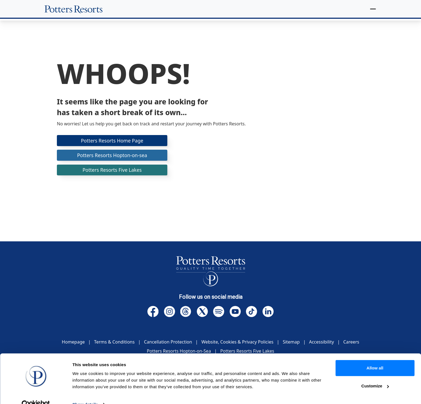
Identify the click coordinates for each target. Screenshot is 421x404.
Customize (375, 374)
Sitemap (291, 342)
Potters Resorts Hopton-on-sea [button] (112, 155)
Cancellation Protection (168, 342)
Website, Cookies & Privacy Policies (237, 342)
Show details (85, 393)
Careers (351, 342)
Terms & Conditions (114, 342)
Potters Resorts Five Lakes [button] (112, 170)
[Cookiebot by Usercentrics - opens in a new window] (36, 393)
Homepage (73, 342)
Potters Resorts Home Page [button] (112, 140)
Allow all (375, 356)
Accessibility (321, 342)
